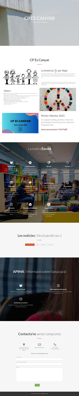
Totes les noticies (29, 244)
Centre (37, 244)
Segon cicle (50, 244)
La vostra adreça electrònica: (21, 362)
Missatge (17, 367)
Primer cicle (43, 244)
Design (45, 393)
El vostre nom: (18, 357)
